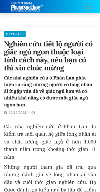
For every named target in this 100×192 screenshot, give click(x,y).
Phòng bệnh (14, 34)
